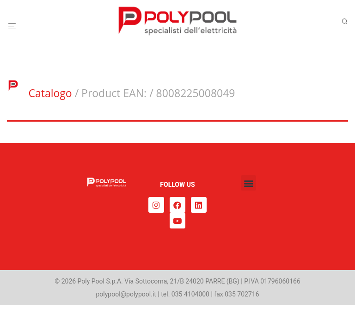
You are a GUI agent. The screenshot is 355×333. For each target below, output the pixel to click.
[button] (248, 183)
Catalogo (50, 93)
